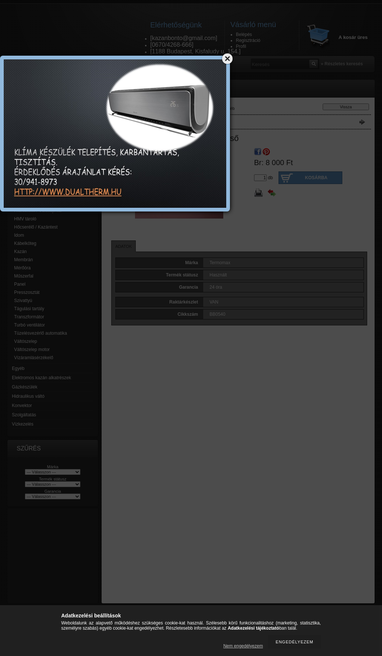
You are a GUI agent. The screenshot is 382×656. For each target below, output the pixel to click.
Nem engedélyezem (243, 646)
